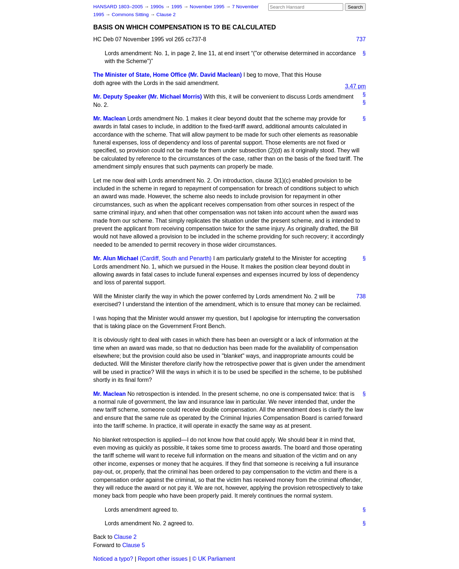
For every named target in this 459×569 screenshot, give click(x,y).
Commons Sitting (131, 14)
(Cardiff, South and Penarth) (176, 258)
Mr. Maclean (109, 118)
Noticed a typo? (113, 559)
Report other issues (163, 559)
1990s (157, 6)
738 (361, 296)
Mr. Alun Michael (115, 258)
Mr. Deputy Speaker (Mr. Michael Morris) (147, 97)
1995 (177, 6)
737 (361, 39)
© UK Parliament (213, 559)
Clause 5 (133, 545)
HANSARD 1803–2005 (118, 6)
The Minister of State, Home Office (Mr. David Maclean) (167, 75)
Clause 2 (166, 14)
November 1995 (208, 6)
